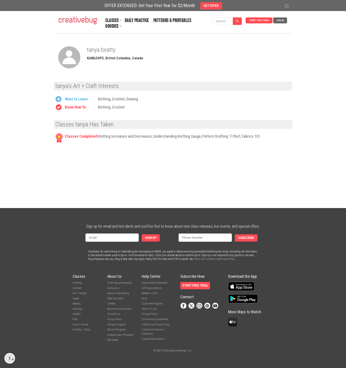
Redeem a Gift (150, 293)
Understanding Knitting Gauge (177, 136)
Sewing (132, 99)
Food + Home (80, 324)
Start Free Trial (259, 20)
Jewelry (77, 313)
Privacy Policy (227, 259)
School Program (116, 329)
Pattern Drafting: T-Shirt (221, 136)
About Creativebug (118, 293)
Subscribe (246, 238)
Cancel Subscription (153, 338)
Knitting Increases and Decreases (125, 136)
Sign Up (150, 238)
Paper (76, 298)
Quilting (77, 308)
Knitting (104, 99)
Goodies (111, 26)
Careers (111, 303)
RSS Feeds (112, 340)
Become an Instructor (119, 308)
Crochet (118, 99)
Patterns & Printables (172, 21)
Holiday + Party (81, 329)
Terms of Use (149, 308)
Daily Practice (137, 21)
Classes (112, 21)
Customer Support (152, 303)
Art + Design (80, 293)
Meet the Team (115, 298)
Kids (75, 319)
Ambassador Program (120, 334)
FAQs (144, 298)
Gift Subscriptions (152, 288)
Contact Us (113, 313)
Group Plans (114, 319)
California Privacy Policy (155, 324)
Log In (280, 20)
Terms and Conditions (206, 259)
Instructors (113, 288)
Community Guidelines (155, 319)
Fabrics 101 (251, 136)
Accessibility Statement (155, 282)
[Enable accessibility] (9, 358)
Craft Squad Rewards (119, 282)
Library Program (116, 324)
